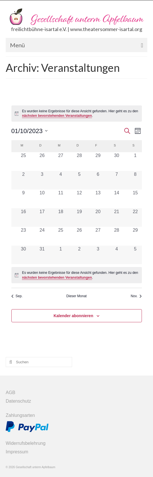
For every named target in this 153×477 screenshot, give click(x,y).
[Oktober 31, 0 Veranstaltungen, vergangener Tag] (42, 255)
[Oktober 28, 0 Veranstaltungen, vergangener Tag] (116, 236)
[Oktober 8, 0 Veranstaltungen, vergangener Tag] (135, 180)
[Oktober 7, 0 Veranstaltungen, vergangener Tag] (116, 180)
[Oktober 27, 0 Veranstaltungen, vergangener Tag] (98, 236)
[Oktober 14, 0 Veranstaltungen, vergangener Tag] (116, 198)
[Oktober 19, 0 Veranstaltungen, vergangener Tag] (79, 217)
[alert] (76, 113)
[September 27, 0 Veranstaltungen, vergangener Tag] (60, 161)
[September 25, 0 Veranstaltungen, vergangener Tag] (23, 161)
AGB (10, 392)
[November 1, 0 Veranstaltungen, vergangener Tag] (60, 255)
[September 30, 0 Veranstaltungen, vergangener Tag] (116, 161)
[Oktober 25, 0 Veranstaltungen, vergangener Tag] (60, 236)
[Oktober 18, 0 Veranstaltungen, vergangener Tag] (60, 217)
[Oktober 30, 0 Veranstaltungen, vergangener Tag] (23, 255)
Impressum (17, 451)
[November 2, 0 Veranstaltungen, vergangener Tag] (79, 255)
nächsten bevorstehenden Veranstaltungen (57, 116)
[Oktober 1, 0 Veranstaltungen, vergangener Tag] (135, 161)
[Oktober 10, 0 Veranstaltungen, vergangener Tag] (42, 198)
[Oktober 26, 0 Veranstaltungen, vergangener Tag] (79, 236)
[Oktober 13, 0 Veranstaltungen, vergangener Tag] (98, 198)
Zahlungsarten (20, 415)
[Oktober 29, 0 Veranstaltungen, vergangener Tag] (135, 236)
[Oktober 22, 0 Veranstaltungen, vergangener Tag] (135, 217)
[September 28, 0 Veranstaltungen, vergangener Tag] (79, 161)
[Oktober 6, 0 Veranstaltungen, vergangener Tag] (98, 180)
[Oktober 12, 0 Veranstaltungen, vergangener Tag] (79, 198)
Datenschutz (18, 401)
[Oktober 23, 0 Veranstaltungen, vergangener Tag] (23, 236)
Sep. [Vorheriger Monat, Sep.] (17, 296)
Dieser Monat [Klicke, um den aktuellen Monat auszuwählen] (76, 296)
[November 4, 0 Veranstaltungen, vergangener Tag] (116, 255)
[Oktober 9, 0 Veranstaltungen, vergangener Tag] (23, 198)
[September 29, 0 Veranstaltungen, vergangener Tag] (98, 161)
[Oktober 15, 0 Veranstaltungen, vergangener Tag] (135, 198)
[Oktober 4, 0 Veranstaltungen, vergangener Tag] (60, 180)
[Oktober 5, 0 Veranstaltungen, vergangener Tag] (79, 180)
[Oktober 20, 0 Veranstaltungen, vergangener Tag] (98, 217)
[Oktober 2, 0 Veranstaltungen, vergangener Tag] (23, 180)
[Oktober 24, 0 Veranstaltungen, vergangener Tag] (42, 236)
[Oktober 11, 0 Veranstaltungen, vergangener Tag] (60, 198)
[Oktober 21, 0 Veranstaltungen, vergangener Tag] (116, 217)
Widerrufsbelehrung (26, 443)
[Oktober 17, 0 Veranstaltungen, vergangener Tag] (42, 217)
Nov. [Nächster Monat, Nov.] (136, 296)
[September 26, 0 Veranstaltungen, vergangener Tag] (42, 161)
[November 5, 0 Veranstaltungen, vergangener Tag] (135, 255)
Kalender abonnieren (73, 315)
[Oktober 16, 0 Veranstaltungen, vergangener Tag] (23, 217)
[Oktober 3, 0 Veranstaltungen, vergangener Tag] (42, 180)
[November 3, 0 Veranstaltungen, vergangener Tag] (98, 255)
